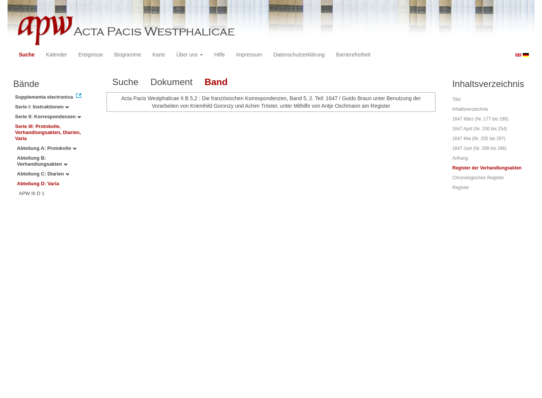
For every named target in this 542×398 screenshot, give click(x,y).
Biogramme (127, 55)
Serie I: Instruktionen (42, 107)
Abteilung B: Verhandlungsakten (42, 161)
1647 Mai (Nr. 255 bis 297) (478, 138)
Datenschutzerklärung (298, 55)
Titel (456, 99)
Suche (27, 55)
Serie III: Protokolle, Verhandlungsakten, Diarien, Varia (48, 132)
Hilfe (219, 55)
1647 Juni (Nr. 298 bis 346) (479, 148)
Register (460, 187)
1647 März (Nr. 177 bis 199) (480, 119)
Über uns (190, 55)
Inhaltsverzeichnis (470, 109)
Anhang (460, 158)
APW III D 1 (31, 193)
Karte (158, 55)
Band (215, 82)
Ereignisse (90, 55)
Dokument (172, 82)
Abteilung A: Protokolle (46, 148)
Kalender (56, 55)
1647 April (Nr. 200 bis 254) (479, 128)
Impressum (249, 55)
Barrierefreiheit (353, 55)
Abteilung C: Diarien (43, 174)
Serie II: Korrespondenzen (48, 116)
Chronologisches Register (478, 177)
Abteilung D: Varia (38, 183)
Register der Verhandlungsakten (487, 168)
